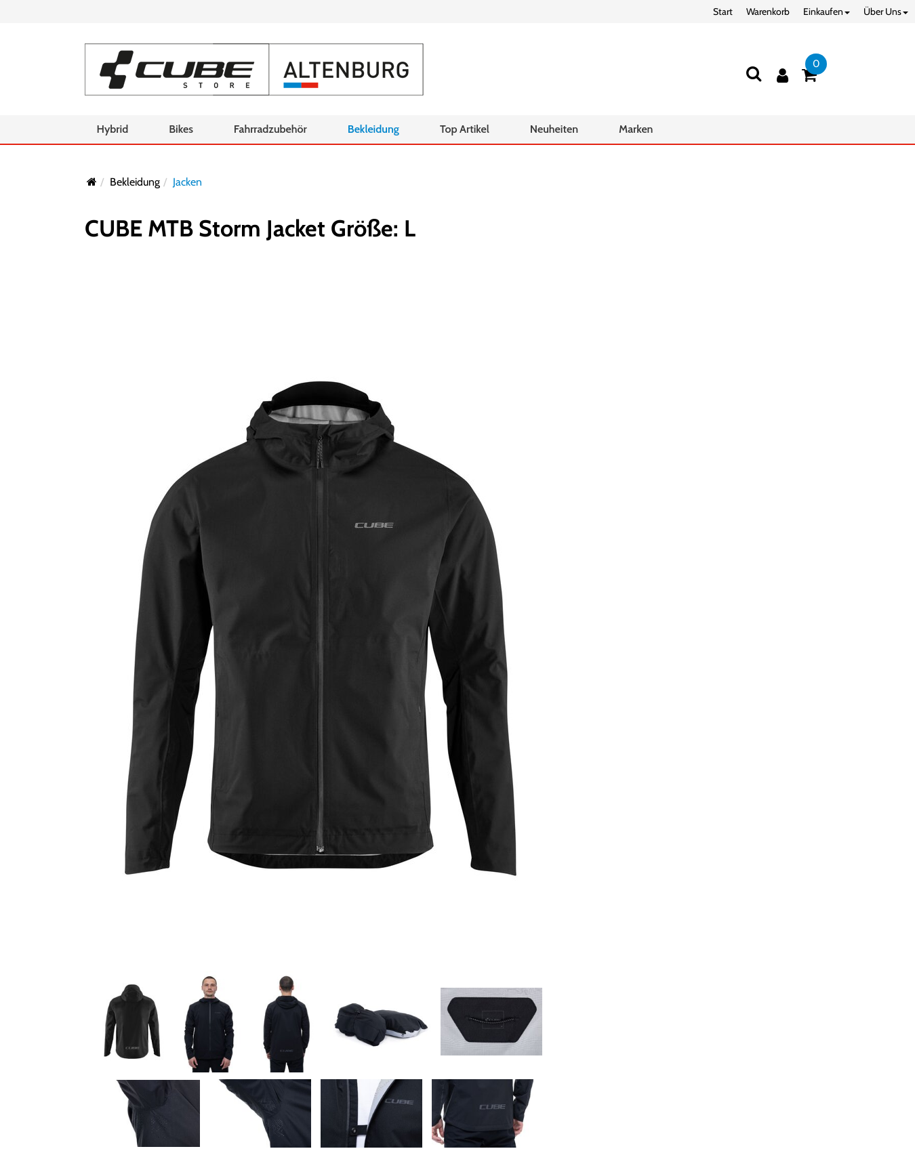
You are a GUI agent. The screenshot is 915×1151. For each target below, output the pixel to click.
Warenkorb (768, 11)
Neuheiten (554, 129)
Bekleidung (373, 129)
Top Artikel (464, 129)
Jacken (187, 181)
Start (723, 11)
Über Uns (885, 11)
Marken (636, 129)
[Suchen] (753, 73)
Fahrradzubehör (270, 129)
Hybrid (113, 129)
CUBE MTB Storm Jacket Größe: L (250, 228)
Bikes (181, 129)
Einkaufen (826, 11)
